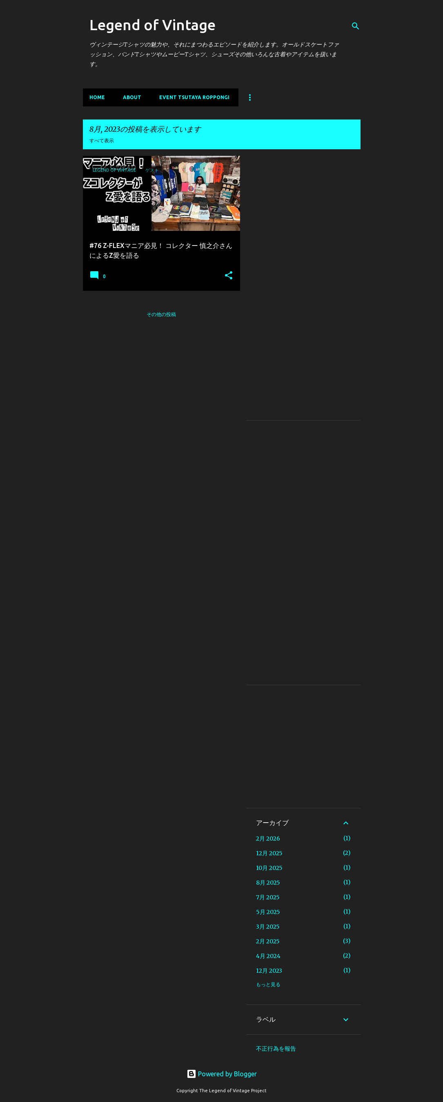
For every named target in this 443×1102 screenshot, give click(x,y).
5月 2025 (268, 912)
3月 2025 (268, 926)
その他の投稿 (161, 314)
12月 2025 (269, 853)
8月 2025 (268, 882)
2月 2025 (268, 941)
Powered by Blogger (222, 1074)
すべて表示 (101, 140)
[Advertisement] (303, 288)
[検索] (356, 26)
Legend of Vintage (152, 24)
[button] (229, 275)
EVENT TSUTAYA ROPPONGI (194, 97)
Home (97, 97)
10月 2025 (269, 868)
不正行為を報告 (276, 1048)
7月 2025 (268, 897)
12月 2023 (269, 970)
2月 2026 (268, 838)
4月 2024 (268, 956)
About (132, 97)
